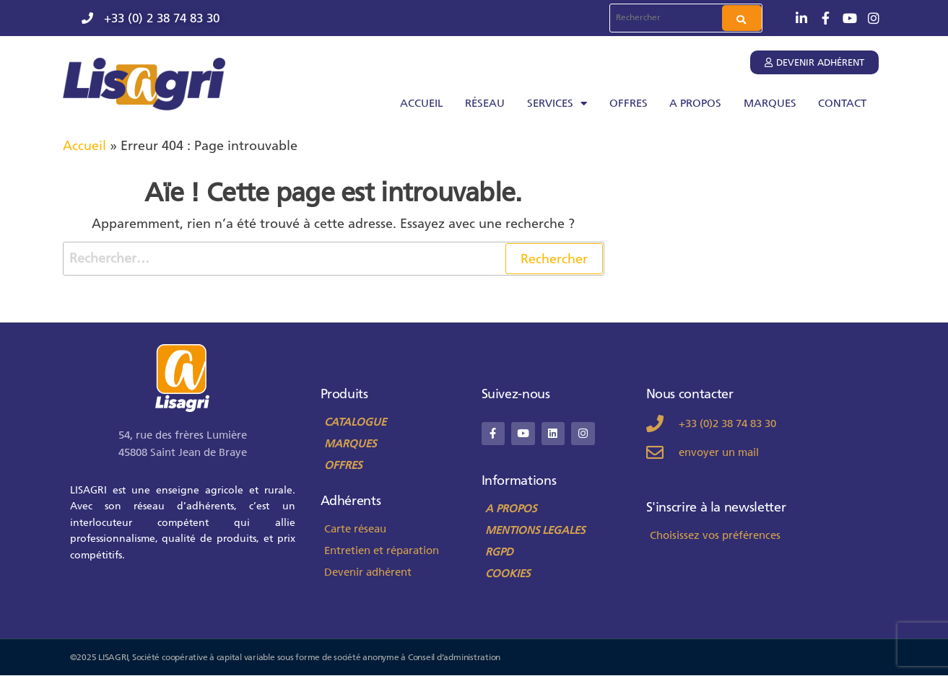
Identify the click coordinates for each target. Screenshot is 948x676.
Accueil (84, 146)
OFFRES (628, 103)
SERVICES (557, 103)
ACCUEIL (421, 103)
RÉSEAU (485, 103)
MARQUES (770, 103)
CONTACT (842, 103)
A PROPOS (695, 103)
